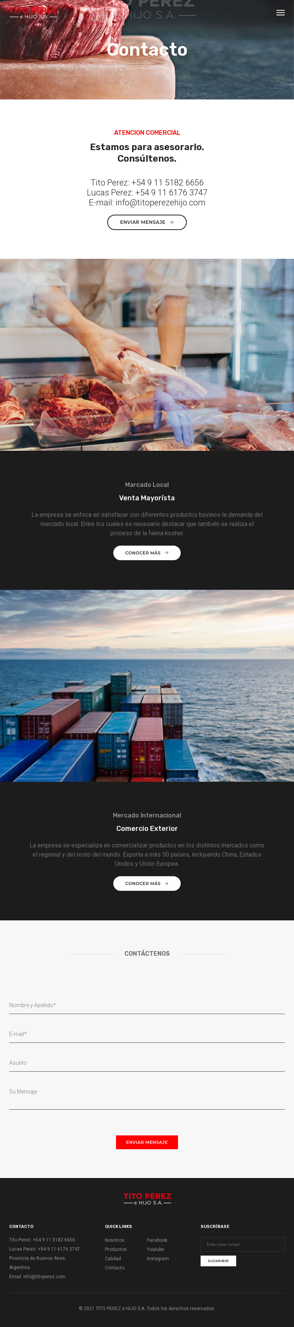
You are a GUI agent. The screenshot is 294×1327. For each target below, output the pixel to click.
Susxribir (218, 1261)
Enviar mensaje (147, 222)
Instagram (158, 1258)
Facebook (157, 1240)
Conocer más (147, 553)
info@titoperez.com (44, 1276)
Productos (116, 1249)
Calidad (113, 1258)
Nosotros (114, 1240)
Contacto (114, 1268)
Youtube (155, 1249)
